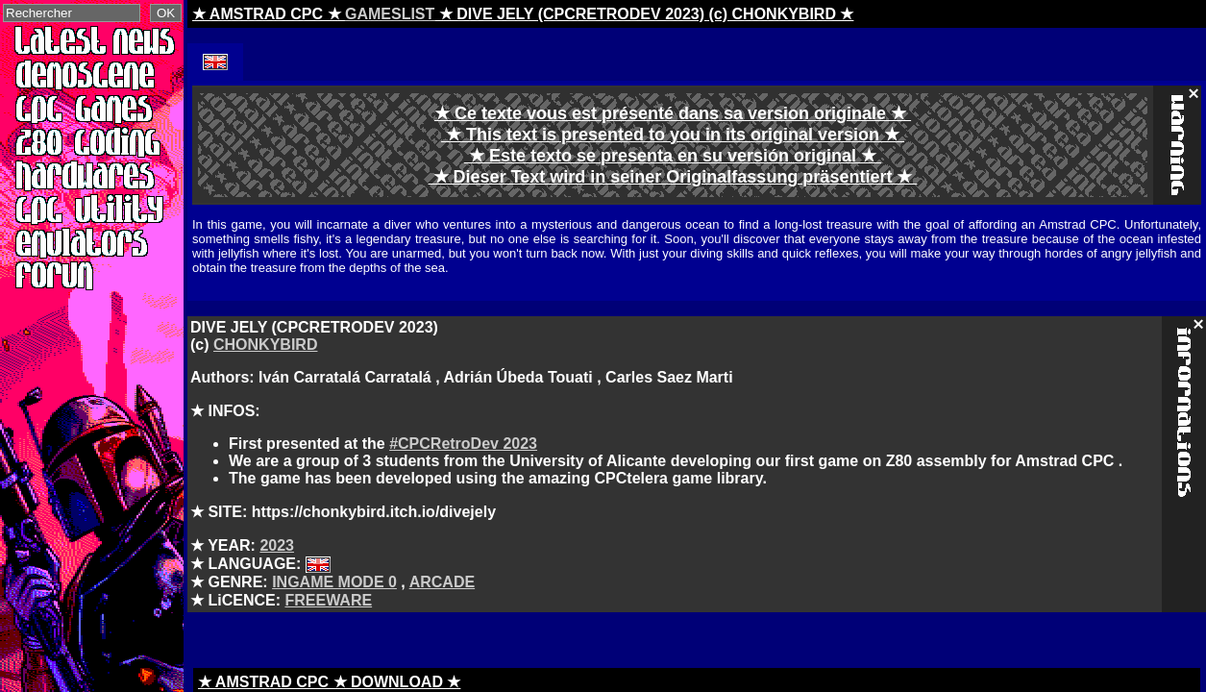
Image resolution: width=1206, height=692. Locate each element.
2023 (276, 545)
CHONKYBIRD (265, 344)
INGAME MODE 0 (334, 582)
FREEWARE (328, 600)
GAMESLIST (389, 14)
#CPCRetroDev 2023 (463, 443)
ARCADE (442, 582)
